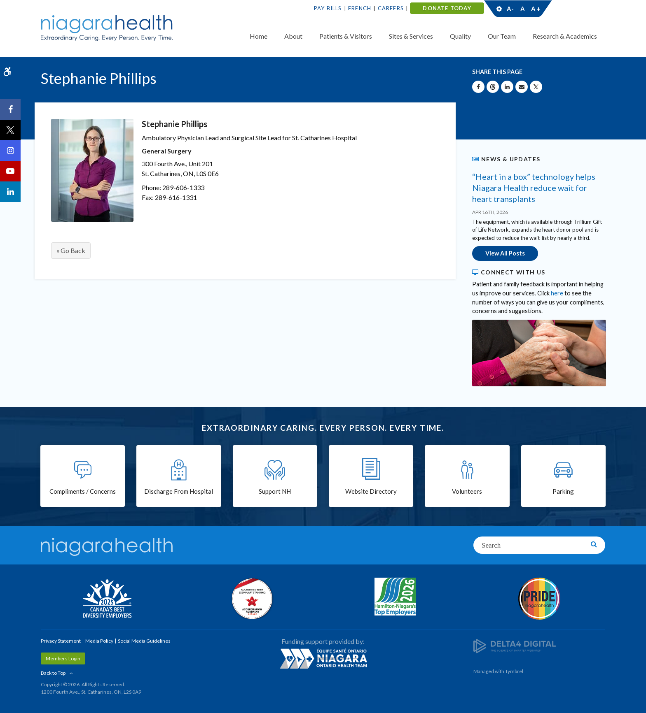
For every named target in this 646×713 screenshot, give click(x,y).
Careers (391, 8)
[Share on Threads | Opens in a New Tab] (493, 87)
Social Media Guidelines (144, 641)
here (557, 293)
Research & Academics (565, 36)
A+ (535, 8)
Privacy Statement (61, 641)
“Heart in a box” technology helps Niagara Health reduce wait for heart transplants (533, 188)
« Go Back (70, 250)
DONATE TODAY (447, 8)
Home (258, 36)
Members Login (63, 658)
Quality (460, 36)
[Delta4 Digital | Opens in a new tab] (514, 646)
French (359, 8)
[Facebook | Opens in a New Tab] (10, 109)
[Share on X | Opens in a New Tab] (536, 87)
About (293, 36)
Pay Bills (328, 8)
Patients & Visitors (345, 36)
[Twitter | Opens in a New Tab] (10, 130)
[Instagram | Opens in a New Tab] (10, 150)
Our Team (502, 36)
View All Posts (505, 253)
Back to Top (53, 673)
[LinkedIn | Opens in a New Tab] (10, 191)
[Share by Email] (521, 87)
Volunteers (467, 491)
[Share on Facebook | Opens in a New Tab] (478, 87)
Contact (575, 8)
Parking (563, 491)
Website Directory (371, 491)
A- (510, 8)
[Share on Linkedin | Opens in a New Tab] (507, 87)
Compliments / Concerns (82, 491)
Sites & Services (411, 36)
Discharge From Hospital (178, 491)
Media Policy (99, 641)
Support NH (275, 491)
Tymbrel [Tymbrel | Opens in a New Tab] (514, 671)
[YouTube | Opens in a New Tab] (10, 171)
